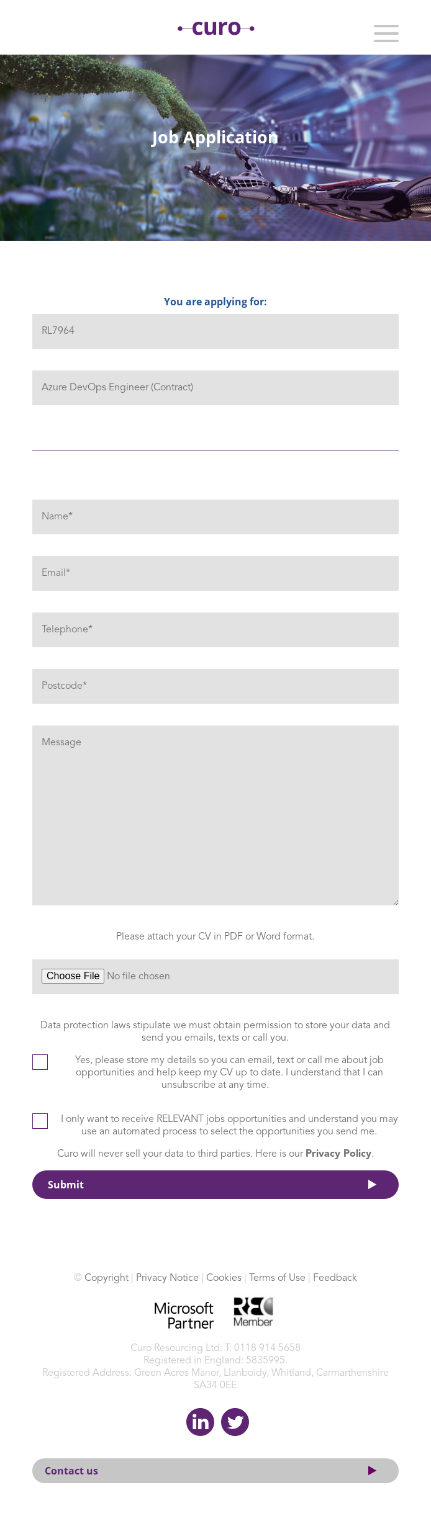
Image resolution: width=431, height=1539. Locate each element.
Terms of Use (277, 1278)
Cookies (224, 1278)
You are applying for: (215, 301)
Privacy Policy (338, 1154)
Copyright (106, 1278)
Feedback (335, 1278)
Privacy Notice (167, 1278)
